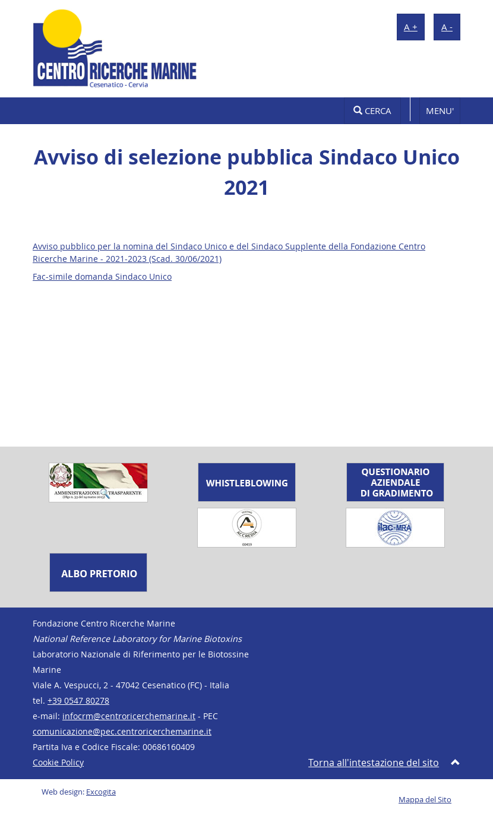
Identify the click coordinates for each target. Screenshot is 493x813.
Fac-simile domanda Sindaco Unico (102, 276)
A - (447, 27)
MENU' (440, 110)
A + (411, 27)
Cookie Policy (58, 762)
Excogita (101, 792)
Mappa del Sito (425, 800)
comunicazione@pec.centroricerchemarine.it (122, 731)
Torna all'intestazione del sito (373, 762)
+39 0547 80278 (78, 700)
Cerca (372, 110)
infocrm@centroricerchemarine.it (128, 716)
